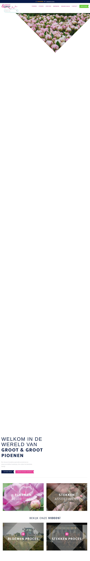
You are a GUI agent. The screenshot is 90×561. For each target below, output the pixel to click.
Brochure (84, 6)
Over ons (48, 6)
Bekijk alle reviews (50, 1)
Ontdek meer (7, 472)
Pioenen (34, 6)
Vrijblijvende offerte (24, 472)
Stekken (41, 6)
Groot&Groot (4, 4)
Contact (74, 6)
